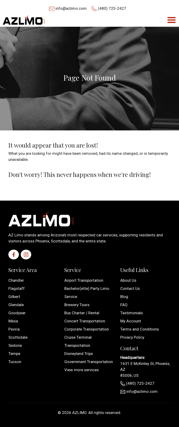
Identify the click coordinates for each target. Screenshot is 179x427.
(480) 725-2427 (112, 8)
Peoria (14, 329)
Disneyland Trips (78, 353)
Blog (124, 296)
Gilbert (14, 296)
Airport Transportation (83, 280)
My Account (130, 321)
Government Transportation (88, 361)
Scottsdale (18, 337)
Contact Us (130, 288)
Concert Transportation (84, 321)
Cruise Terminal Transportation (78, 341)
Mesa (13, 321)
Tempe (14, 353)
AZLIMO (79, 412)
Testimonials (131, 313)
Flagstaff (16, 288)
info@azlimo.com (71, 8)
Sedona (15, 345)
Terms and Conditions (139, 329)
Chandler (16, 280)
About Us (128, 280)
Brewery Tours (77, 304)
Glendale (16, 304)
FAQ (123, 304)
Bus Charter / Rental (81, 313)
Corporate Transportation (86, 329)
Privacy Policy (132, 337)
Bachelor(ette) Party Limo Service (86, 292)
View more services (81, 369)
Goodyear (17, 313)
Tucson (14, 361)
